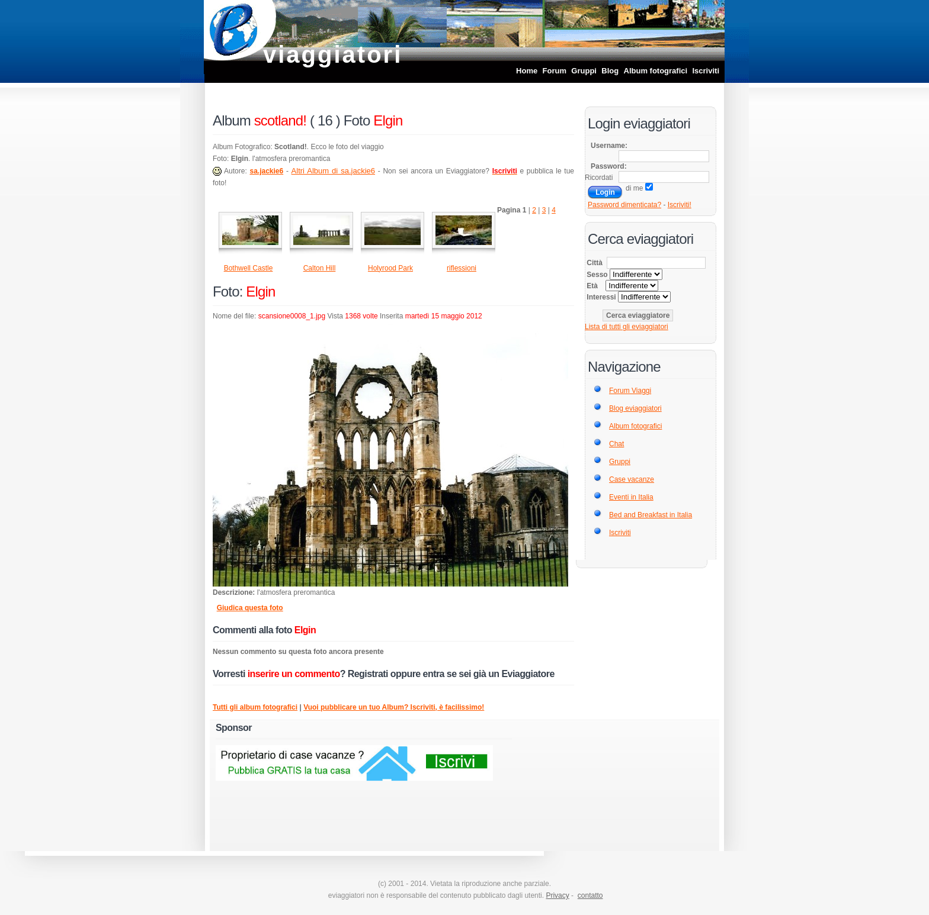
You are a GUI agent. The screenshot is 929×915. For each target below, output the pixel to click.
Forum (554, 70)
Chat (616, 444)
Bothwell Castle (248, 268)
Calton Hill (319, 268)
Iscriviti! (679, 205)
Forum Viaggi (630, 390)
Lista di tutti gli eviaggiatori (626, 327)
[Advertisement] (598, 782)
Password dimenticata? (624, 205)
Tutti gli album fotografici (255, 707)
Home (526, 70)
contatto (590, 895)
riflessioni (461, 268)
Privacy (557, 895)
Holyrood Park (390, 268)
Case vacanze (631, 479)
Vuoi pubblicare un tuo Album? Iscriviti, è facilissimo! (393, 707)
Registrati (368, 674)
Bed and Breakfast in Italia (650, 515)
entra (433, 674)
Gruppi (584, 70)
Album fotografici (656, 70)
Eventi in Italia (631, 497)
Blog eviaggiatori (635, 408)
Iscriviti (705, 70)
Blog (610, 70)
